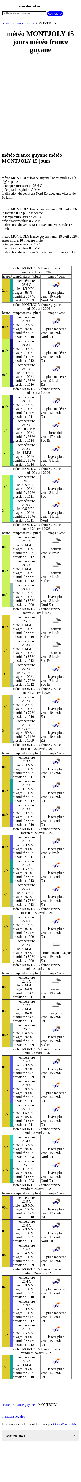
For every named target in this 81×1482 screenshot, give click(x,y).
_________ (7, 5)
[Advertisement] (40, 103)
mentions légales (13, 1416)
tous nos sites (15, 1435)
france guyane (25, 23)
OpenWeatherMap (65, 1424)
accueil (6, 23)
